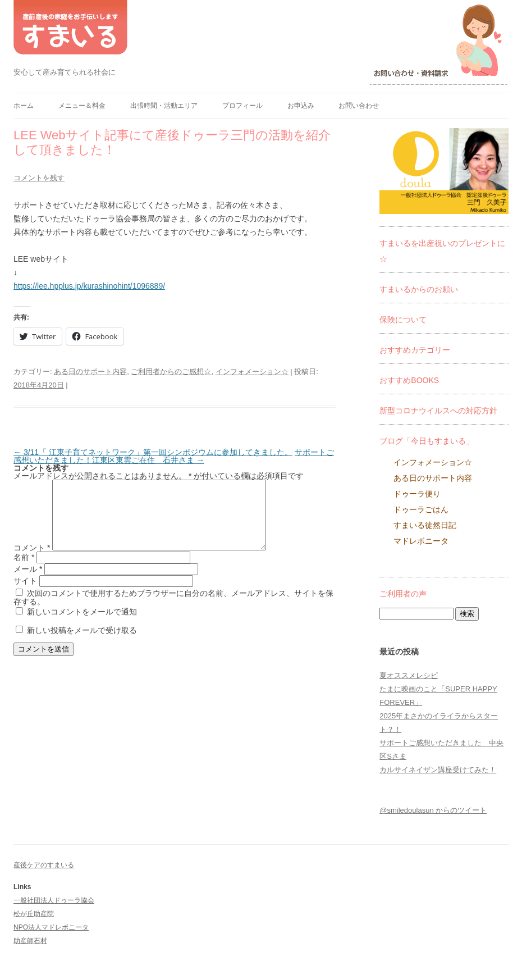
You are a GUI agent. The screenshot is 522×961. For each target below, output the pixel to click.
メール (27, 582)
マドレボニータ (420, 540)
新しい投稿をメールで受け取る (82, 643)
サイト (25, 594)
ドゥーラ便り (417, 493)
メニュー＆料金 (82, 106)
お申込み (300, 106)
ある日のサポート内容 (90, 371)
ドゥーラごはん (420, 509)
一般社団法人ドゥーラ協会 (53, 900)
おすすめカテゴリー (414, 349)
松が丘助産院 (33, 914)
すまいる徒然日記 (424, 525)
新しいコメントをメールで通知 (82, 625)
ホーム (23, 106)
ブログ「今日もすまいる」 (426, 440)
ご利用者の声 (403, 593)
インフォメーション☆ (252, 371)
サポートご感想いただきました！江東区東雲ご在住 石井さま (173, 456)
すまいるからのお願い (418, 289)
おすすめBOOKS (409, 380)
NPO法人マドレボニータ (51, 927)
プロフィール (242, 106)
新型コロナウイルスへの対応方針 (438, 410)
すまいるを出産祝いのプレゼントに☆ (442, 251)
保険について (403, 319)
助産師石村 (30, 941)
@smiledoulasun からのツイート (433, 810)
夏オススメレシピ (408, 675)
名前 (23, 570)
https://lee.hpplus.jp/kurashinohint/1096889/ (89, 285)
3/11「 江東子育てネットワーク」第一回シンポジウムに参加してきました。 (152, 452)
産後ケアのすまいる (43, 865)
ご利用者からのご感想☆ (171, 371)
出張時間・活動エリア (164, 106)
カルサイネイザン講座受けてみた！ (437, 770)
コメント (31, 561)
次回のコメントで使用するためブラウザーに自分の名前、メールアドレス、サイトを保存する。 (173, 611)
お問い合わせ (358, 106)
